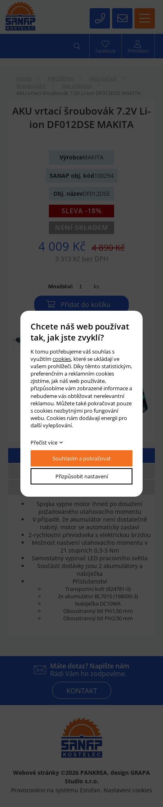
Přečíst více (44, 442)
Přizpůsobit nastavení (81, 476)
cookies (62, 359)
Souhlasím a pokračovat (82, 458)
